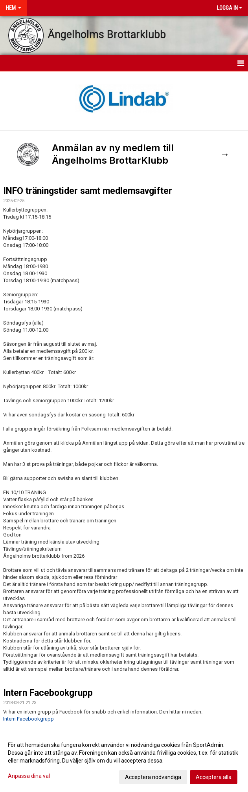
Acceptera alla (213, 777)
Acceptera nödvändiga (153, 777)
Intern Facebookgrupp (48, 693)
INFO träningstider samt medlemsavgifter (87, 191)
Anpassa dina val (29, 776)
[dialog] (124, 760)
